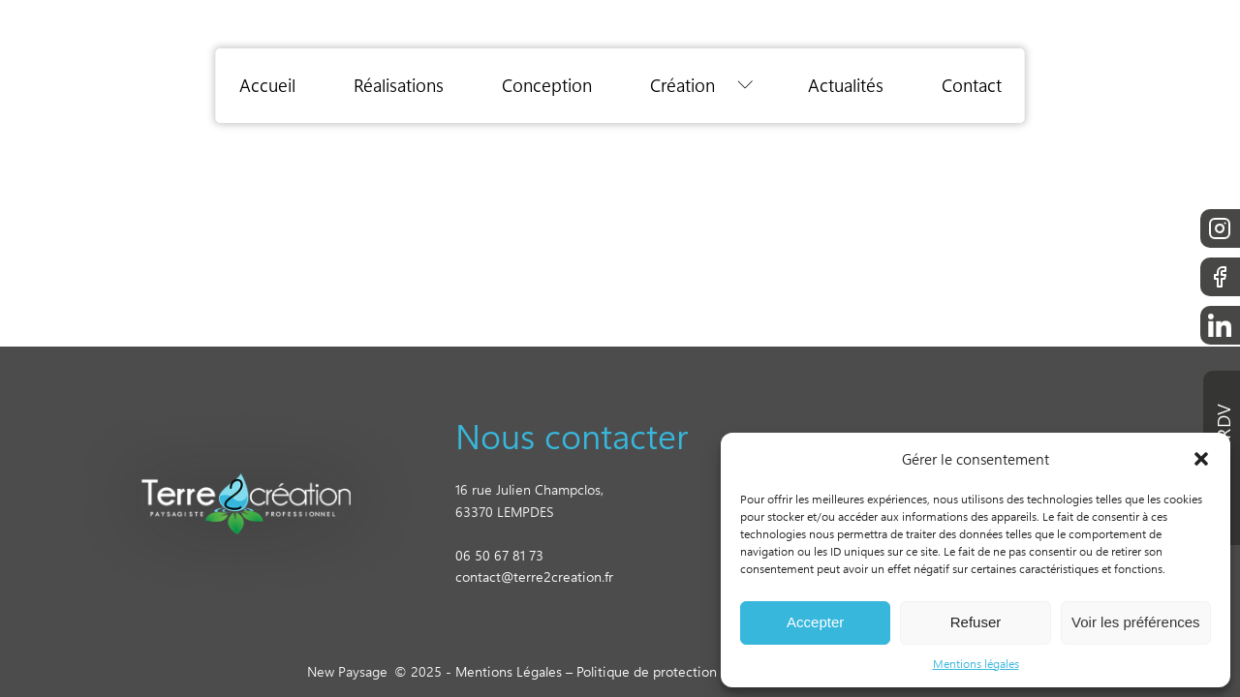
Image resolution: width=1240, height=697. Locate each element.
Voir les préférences (1135, 622)
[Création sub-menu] (749, 86)
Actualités (846, 85)
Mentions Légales (508, 671)
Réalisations (399, 85)
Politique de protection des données (687, 671)
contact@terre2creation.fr (534, 576)
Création (682, 85)
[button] (1201, 459)
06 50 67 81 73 (499, 555)
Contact (972, 85)
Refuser (976, 622)
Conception (547, 85)
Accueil (267, 85)
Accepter (815, 622)
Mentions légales (976, 663)
